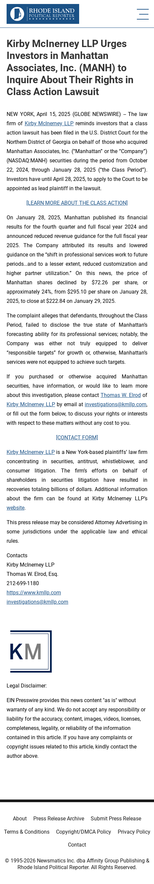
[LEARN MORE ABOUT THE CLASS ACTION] (77, 203)
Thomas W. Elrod (121, 395)
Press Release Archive (58, 818)
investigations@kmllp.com (115, 404)
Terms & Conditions (26, 832)
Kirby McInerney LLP (49, 123)
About (20, 818)
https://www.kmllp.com (34, 592)
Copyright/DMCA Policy (83, 832)
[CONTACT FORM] (77, 437)
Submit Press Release (116, 818)
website (15, 508)
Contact (77, 845)
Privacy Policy (134, 832)
